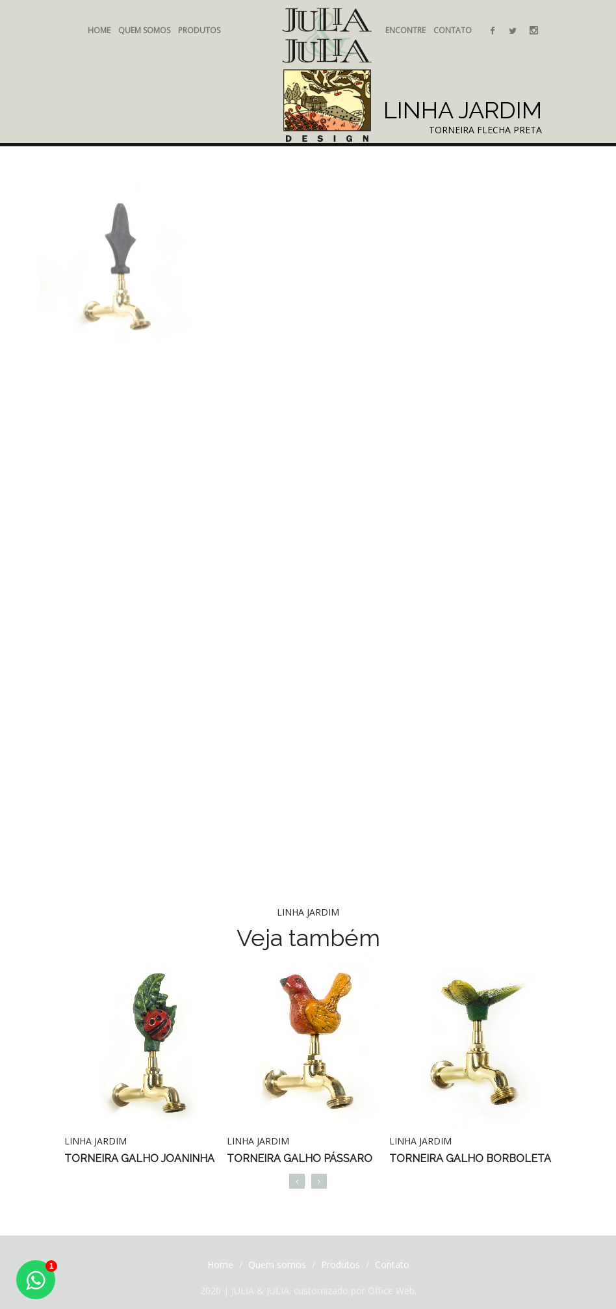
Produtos (199, 30)
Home (99, 30)
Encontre (405, 30)
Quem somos (144, 30)
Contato (452, 30)
